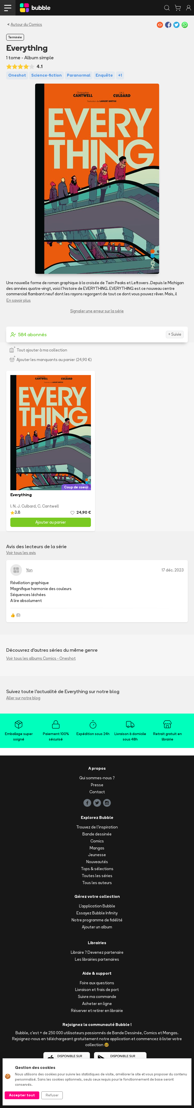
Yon (29, 570)
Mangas (97, 848)
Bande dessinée (97, 834)
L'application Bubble (97, 906)
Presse (97, 784)
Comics (97, 841)
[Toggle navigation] (8, 7)
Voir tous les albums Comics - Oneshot (41, 658)
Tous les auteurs (97, 882)
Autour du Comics (26, 24)
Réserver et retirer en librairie (97, 1010)
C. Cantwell (48, 506)
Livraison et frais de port (97, 989)
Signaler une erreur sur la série (97, 311)
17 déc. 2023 (173, 570)
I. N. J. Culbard (23, 506)
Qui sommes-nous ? (97, 777)
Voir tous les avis (21, 552)
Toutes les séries (97, 875)
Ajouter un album (97, 926)
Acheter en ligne (97, 1003)
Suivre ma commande (97, 996)
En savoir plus (18, 300)
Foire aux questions (97, 982)
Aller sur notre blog (23, 697)
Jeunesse (97, 854)
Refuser (52, 1095)
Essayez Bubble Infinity (97, 913)
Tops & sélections (97, 868)
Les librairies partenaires (97, 959)
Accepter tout (22, 1095)
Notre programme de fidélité (97, 920)
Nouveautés (97, 861)
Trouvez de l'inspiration (97, 827)
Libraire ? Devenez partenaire (97, 952)
